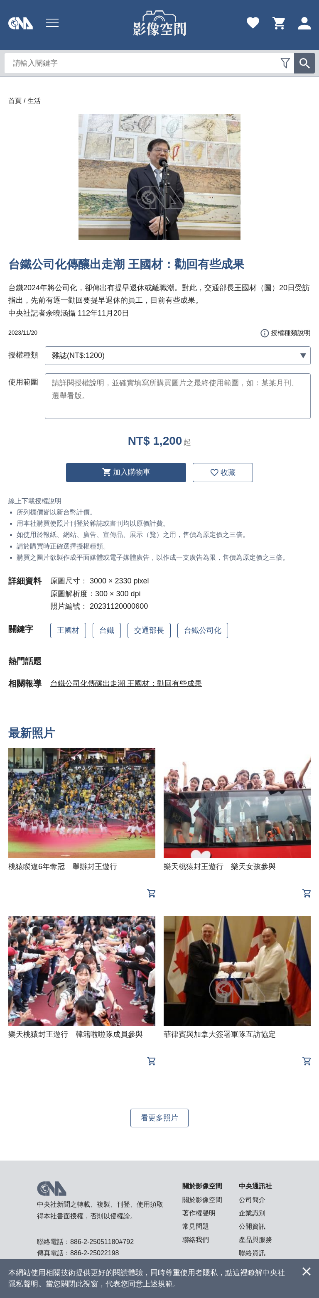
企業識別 (252, 1213)
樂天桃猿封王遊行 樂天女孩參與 (220, 866)
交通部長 (149, 630)
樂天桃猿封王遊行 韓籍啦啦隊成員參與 (75, 1034)
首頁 (15, 100)
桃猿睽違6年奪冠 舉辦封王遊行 (62, 866)
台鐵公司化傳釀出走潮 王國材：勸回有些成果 (126, 683)
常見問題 (195, 1226)
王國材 (68, 630)
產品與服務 (255, 1239)
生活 (34, 100)
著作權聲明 (199, 1213)
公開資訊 (252, 1226)
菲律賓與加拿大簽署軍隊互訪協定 (220, 1034)
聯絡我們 (195, 1239)
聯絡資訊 (252, 1252)
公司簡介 (252, 1199)
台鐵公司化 (202, 630)
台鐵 (106, 630)
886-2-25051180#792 (102, 1241)
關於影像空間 (202, 1199)
